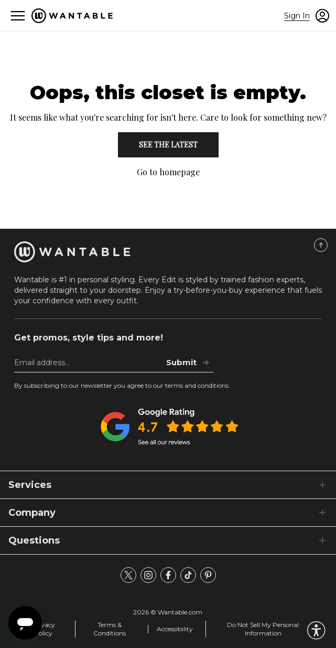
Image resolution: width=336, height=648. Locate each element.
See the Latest (168, 145)
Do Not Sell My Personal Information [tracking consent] (263, 629)
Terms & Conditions (109, 629)
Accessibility (175, 629)
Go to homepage (168, 171)
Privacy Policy (43, 629)
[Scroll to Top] (321, 245)
